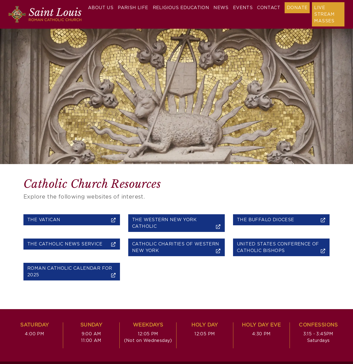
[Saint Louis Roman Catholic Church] (45, 14)
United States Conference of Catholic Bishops (281, 247)
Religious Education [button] (181, 8)
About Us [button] (100, 8)
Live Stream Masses (324, 14)
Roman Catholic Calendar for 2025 (71, 271)
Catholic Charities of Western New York (176, 247)
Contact (268, 8)
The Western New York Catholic (176, 223)
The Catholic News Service (71, 244)
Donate (297, 8)
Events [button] (243, 8)
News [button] (221, 8)
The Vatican (71, 220)
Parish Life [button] (133, 8)
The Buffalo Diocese (281, 220)
